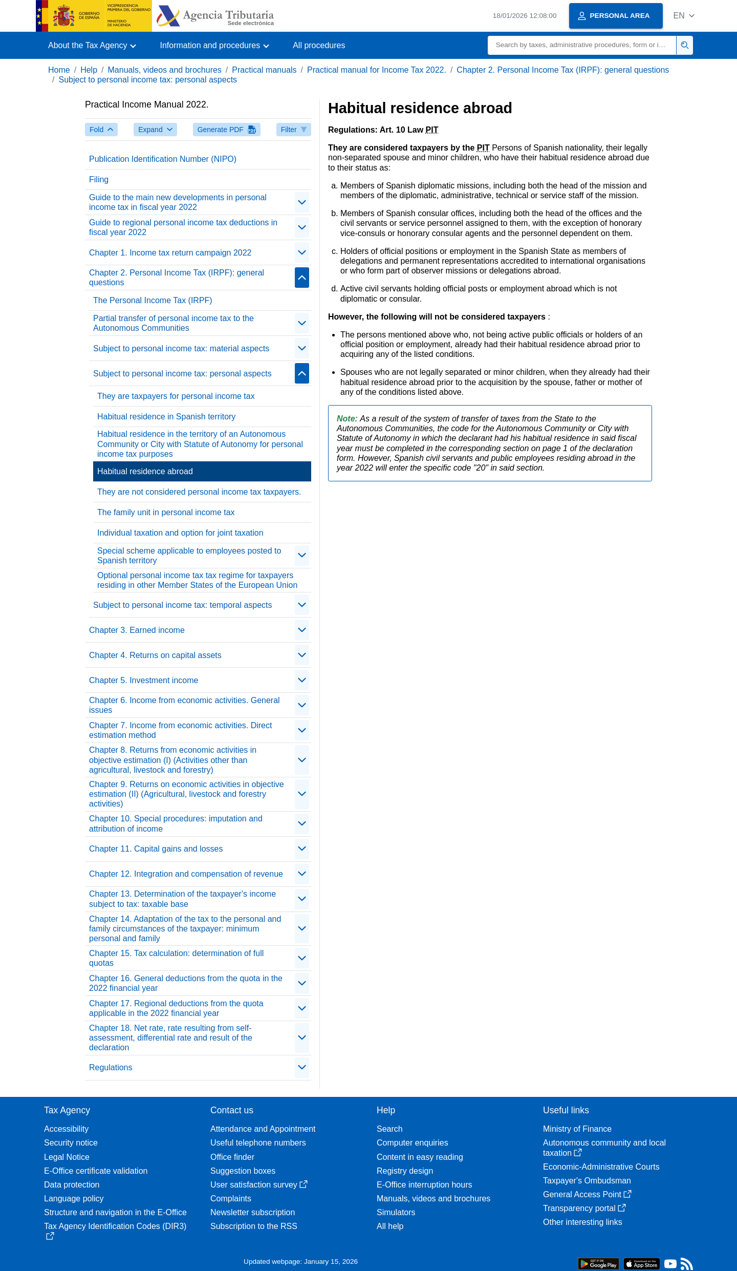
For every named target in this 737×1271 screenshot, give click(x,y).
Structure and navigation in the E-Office (115, 1212)
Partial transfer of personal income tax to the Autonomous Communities (173, 323)
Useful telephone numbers (258, 1142)
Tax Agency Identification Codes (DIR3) (115, 1231)
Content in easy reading (420, 1157)
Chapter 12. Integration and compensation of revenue (186, 874)
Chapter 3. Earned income (137, 630)
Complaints (230, 1198)
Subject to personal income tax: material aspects (181, 348)
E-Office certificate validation (95, 1171)
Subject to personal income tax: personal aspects (147, 79)
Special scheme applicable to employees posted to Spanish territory (189, 555)
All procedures (319, 45)
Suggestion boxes (242, 1171)
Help (88, 70)
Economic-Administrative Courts (601, 1166)
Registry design (405, 1171)
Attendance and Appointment (263, 1129)
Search (390, 1129)
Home (59, 70)
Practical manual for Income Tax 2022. (376, 70)
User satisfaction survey (259, 1184)
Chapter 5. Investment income (143, 680)
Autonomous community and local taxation (604, 1147)
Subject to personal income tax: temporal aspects (182, 605)
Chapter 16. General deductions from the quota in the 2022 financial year (186, 983)
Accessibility (66, 1129)
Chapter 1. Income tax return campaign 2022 (170, 252)
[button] (684, 15)
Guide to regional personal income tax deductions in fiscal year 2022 (183, 227)
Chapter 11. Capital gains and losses (156, 848)
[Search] (582, 45)
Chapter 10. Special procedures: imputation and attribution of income (176, 823)
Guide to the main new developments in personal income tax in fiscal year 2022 (178, 202)
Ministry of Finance (577, 1129)
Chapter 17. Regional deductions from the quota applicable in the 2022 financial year (176, 1008)
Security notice (71, 1142)
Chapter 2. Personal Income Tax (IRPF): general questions (563, 70)
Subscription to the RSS (253, 1226)
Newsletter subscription (252, 1212)
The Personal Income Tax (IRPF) (152, 300)
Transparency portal (584, 1208)
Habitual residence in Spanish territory (166, 416)
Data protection (72, 1184)
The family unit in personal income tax (166, 512)
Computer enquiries (412, 1142)
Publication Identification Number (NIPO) (162, 159)
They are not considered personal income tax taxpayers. (199, 492)
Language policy (74, 1198)
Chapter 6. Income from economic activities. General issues (184, 705)
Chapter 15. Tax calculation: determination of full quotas (176, 958)
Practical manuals (264, 70)
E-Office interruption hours (424, 1184)
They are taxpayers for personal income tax (176, 396)
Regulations (111, 1067)
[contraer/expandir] (302, 202)
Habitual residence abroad (145, 471)
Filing (99, 179)
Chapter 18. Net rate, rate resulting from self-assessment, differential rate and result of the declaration (170, 1038)
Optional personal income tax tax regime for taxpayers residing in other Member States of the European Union (197, 580)
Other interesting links (582, 1222)
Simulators (396, 1212)
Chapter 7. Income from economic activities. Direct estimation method (180, 730)
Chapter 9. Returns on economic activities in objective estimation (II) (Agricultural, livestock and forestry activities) (186, 794)
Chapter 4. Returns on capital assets (155, 655)
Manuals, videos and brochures (165, 70)
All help (390, 1226)
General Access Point (587, 1194)
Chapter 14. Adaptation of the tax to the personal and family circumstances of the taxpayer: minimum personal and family (185, 929)
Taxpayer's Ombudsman (587, 1180)
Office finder (232, 1157)
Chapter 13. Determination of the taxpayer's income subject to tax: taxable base (182, 898)
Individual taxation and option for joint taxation (180, 532)
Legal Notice (67, 1157)
